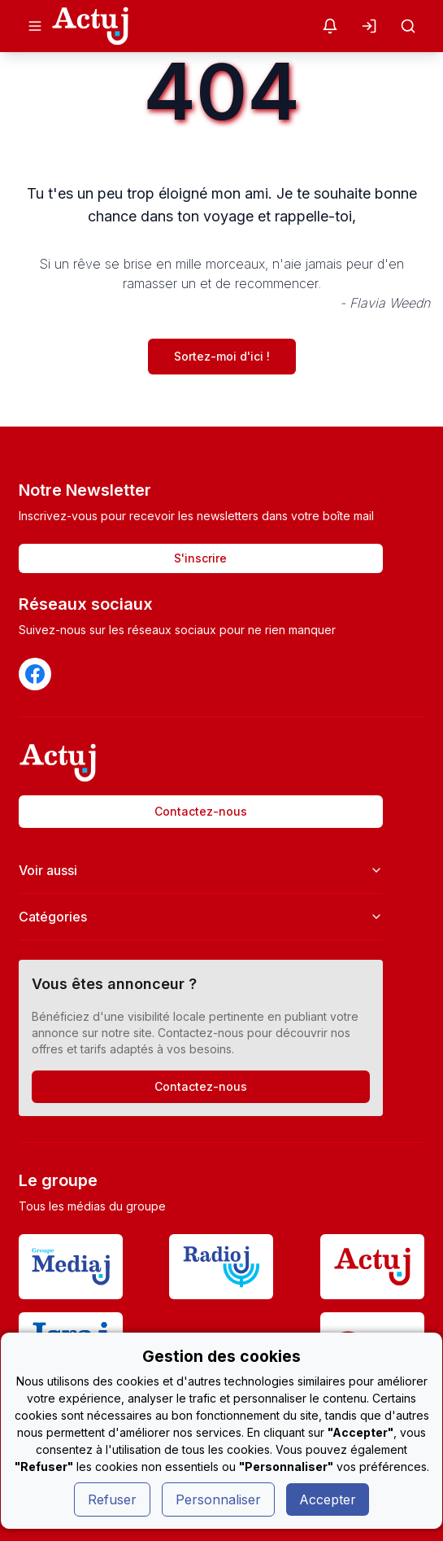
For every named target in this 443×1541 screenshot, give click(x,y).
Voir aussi (201, 870)
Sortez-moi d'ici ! (222, 356)
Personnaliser (218, 1499)
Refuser (112, 1499)
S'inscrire (200, 558)
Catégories (201, 916)
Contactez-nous (200, 811)
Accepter (327, 1499)
